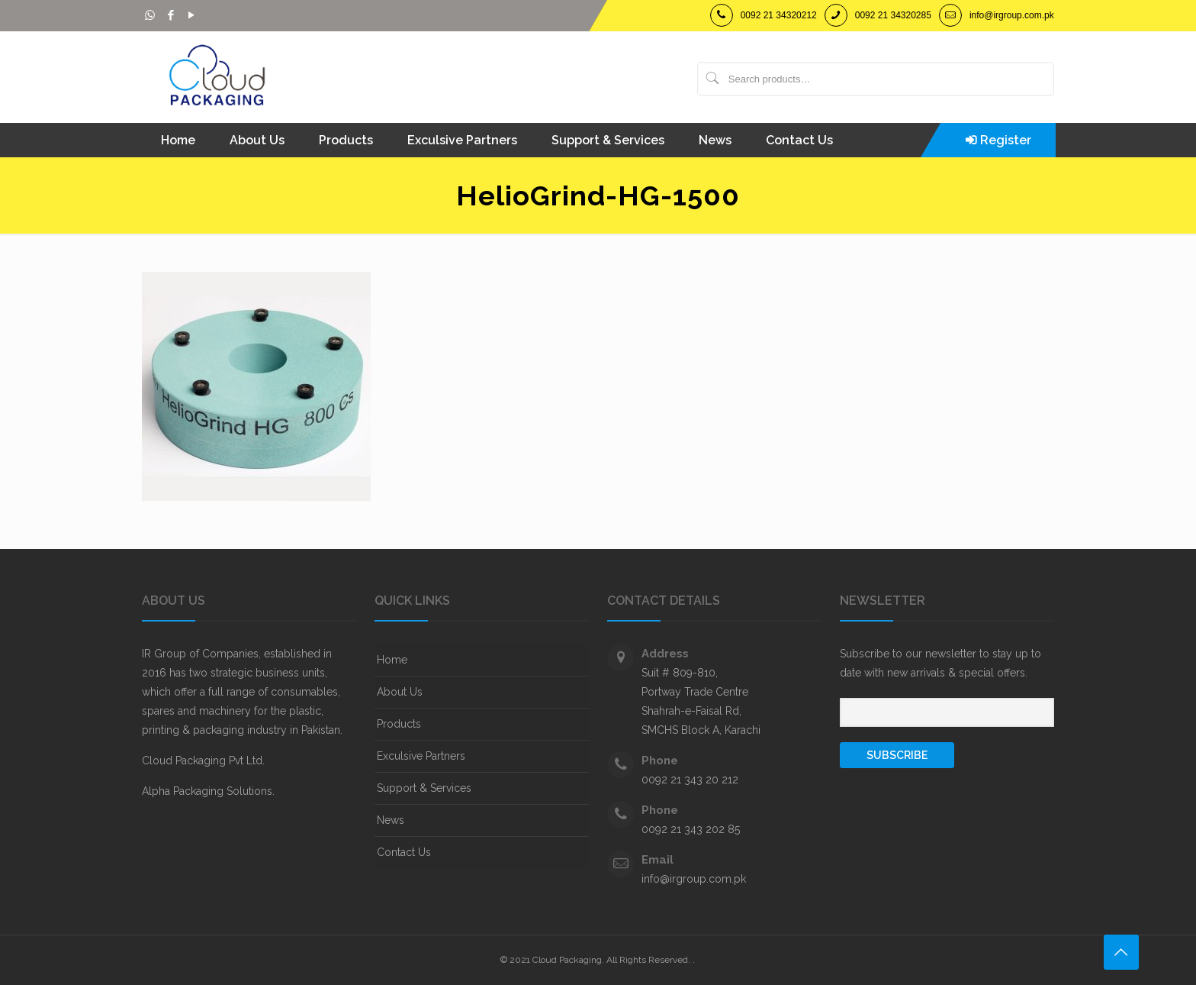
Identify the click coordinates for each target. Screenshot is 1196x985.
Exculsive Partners (421, 756)
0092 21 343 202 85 (690, 829)
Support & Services (424, 788)
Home (392, 660)
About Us (400, 692)
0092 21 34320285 (893, 15)
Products (399, 724)
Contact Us (404, 852)
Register (1005, 140)
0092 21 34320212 (779, 15)
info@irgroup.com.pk (1011, 15)
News (390, 820)
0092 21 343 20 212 (689, 779)
